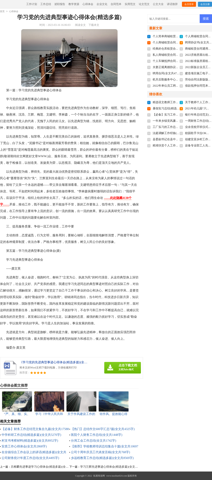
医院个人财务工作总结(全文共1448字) (96, 434)
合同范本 (116, 4)
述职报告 (59, 4)
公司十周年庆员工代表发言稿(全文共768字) (100, 452)
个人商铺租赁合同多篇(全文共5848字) (177, 42)
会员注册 (205, 4)
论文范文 (144, 4)
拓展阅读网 (99, 475)
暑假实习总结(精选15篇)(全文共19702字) (178, 108)
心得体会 (87, 4)
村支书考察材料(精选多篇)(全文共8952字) (30, 440)
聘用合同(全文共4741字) (168, 73)
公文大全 (158, 4)
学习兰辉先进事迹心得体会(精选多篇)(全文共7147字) (114, 466)
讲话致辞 (172, 4)
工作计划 (31, 4)
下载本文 (93, 25)
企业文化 (102, 4)
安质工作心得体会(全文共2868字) (24, 446)
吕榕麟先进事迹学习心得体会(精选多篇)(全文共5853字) (46, 466)
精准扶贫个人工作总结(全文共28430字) (177, 145)
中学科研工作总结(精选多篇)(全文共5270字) (31, 434)
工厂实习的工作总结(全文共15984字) (176, 126)
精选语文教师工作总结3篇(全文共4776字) (179, 102)
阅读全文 (80, 25)
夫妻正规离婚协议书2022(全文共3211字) (178, 67)
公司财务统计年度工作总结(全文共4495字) (30, 458)
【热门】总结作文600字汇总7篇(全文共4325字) (103, 429)
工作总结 (45, 4)
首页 (2, 11)
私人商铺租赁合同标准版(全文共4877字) (178, 54)
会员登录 (189, 4)
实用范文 (130, 4)
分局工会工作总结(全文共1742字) (93, 440)
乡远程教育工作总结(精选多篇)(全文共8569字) (102, 458)
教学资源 (73, 4)
